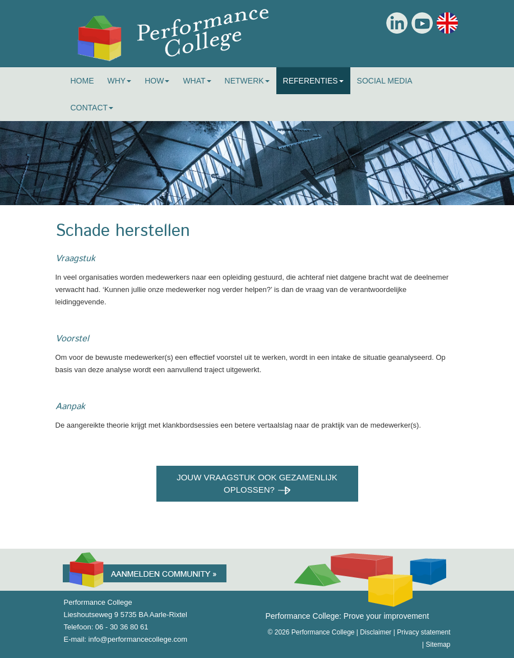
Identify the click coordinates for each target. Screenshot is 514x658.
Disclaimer (375, 632)
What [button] (197, 80)
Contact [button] (92, 107)
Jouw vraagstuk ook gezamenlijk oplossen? (257, 483)
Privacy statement (423, 632)
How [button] (157, 80)
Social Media (385, 80)
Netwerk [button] (247, 80)
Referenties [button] (313, 80)
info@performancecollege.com (138, 639)
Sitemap (437, 644)
